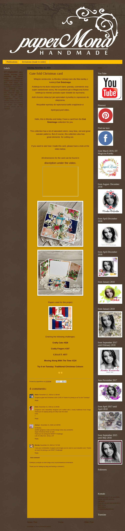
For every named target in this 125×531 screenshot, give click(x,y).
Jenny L (37, 425)
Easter (16, 83)
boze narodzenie (9, 92)
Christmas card (18, 81)
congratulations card (10, 98)
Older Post (88, 522)
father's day (13, 102)
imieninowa (7, 90)
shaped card (12, 104)
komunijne (7, 94)
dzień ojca (19, 92)
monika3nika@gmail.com (106, 509)
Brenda (37, 445)
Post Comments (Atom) (43, 526)
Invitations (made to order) (34, 62)
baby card (19, 90)
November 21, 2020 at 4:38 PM (50, 425)
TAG (21, 83)
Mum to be (20, 100)
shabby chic (13, 100)
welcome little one (17, 106)
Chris (36, 407)
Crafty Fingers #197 (60, 349)
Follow (100, 68)
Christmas (19, 78)
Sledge (21, 94)
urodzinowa (8, 81)
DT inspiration (11, 72)
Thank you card (18, 85)
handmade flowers (16, 88)
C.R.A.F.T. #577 (60, 355)
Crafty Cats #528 (60, 343)
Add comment (35, 457)
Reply (36, 400)
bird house (6, 102)
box (14, 96)
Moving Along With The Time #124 (60, 361)
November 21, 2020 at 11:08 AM (49, 394)
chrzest (6, 86)
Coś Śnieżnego (63, 82)
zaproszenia (7, 108)
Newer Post (32, 522)
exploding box (10, 76)
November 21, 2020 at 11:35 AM (49, 407)
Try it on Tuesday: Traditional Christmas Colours (60, 367)
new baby (14, 94)
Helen (37, 394)
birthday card (17, 74)
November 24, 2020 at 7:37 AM (50, 445)
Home (60, 522)
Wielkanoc (7, 96)
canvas (21, 96)
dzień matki (8, 83)
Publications (12, 62)
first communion (12, 86)
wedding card (8, 85)
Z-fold (13, 90)
